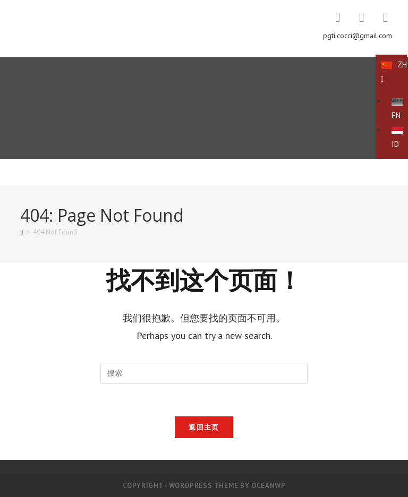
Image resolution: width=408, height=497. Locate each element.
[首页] (21, 232)
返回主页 (204, 427)
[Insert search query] (204, 373)
